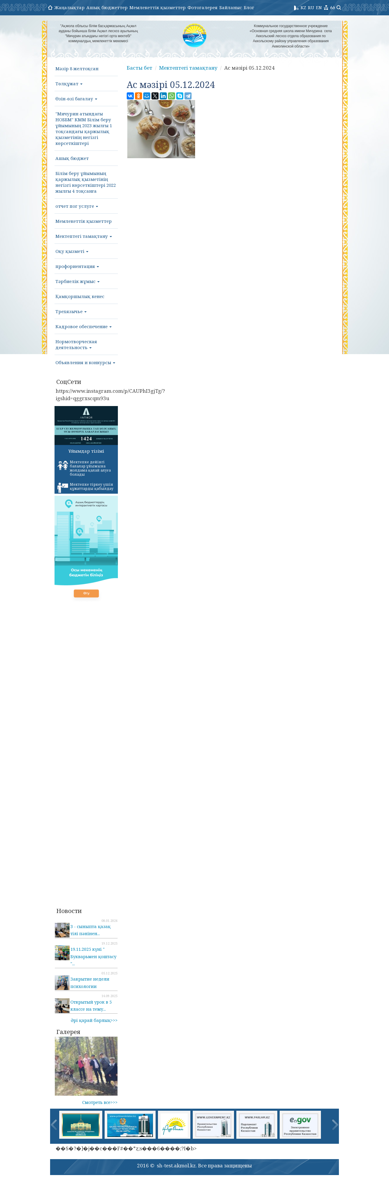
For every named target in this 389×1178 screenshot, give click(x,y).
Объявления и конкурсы (85, 362)
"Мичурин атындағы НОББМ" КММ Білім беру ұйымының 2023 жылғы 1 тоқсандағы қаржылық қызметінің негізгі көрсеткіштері (83, 128)
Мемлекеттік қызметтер (157, 7)
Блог (249, 7)
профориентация (77, 266)
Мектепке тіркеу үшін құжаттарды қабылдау (85, 487)
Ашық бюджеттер (107, 7)
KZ (303, 7)
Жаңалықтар (69, 7)
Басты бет (139, 67)
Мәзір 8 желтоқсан (76, 68)
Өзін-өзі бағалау (76, 99)
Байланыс (230, 7)
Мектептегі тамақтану (83, 236)
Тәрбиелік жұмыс (77, 281)
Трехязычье (71, 311)
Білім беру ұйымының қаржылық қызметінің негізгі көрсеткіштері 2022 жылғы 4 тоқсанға (85, 182)
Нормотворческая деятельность (76, 344)
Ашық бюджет (72, 158)
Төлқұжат (69, 83)
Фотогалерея (202, 7)
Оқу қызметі (71, 251)
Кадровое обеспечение (83, 326)
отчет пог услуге (76, 206)
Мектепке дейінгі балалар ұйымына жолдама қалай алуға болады (84, 468)
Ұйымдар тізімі (86, 451)
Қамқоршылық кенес (79, 296)
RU (311, 7)
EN (319, 7)
